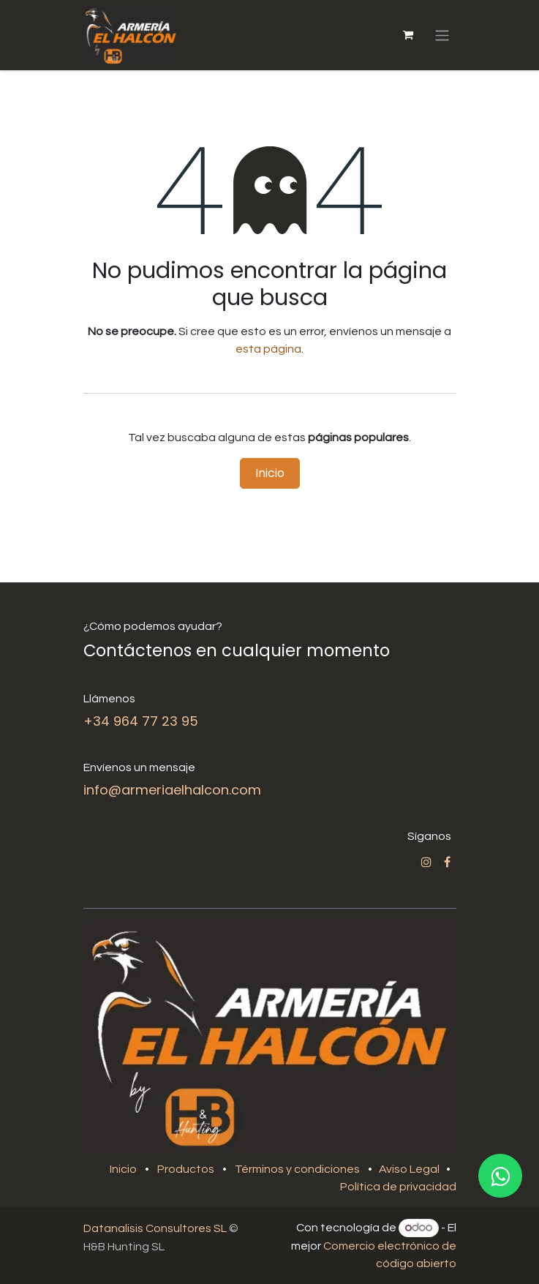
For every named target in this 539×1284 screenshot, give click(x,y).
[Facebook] (447, 862)
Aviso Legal (410, 1169)
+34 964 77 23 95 (140, 721)
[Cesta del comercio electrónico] (407, 35)
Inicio (269, 473)
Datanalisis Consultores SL (155, 1228)
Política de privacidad (398, 1187)
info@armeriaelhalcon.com (172, 790)
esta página (268, 349)
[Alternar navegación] (442, 34)
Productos (185, 1169)
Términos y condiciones (297, 1169)
